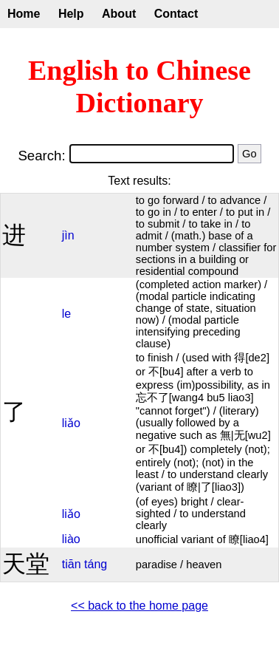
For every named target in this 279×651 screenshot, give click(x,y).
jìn (68, 235)
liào (71, 539)
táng (95, 564)
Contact (176, 13)
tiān (71, 564)
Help (71, 13)
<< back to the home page (139, 605)
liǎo (71, 423)
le (66, 313)
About (119, 13)
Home (23, 13)
